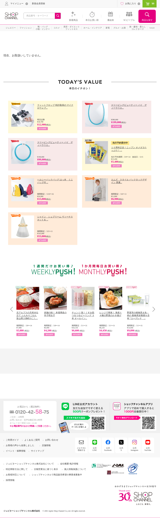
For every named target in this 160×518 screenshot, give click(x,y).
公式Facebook (108, 449)
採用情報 (10, 480)
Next (152, 309)
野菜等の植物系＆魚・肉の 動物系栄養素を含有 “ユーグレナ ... (138, 315)
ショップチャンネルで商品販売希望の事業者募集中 (57, 475)
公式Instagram (134, 449)
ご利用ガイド (12, 440)
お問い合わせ (51, 440)
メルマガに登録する (81, 449)
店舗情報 (46, 445)
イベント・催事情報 (15, 451)
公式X (121, 449)
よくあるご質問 (32, 440)
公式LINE (94, 449)
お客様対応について (15, 475)
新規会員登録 (38, 3)
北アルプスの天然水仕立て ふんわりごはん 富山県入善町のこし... (27, 315)
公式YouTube (147, 449)
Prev (12, 309)
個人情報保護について (75, 469)
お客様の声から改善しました (20, 445)
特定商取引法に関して (17, 469)
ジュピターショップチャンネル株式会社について (30, 464)
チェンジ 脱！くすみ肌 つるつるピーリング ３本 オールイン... (83, 315)
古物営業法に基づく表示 (46, 469)
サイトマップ (37, 451)
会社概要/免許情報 (69, 464)
